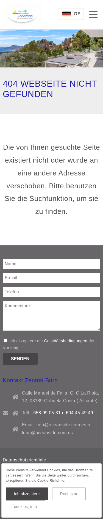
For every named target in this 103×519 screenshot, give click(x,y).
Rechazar (69, 494)
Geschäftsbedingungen (65, 341)
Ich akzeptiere (27, 494)
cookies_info (25, 506)
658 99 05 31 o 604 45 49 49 (63, 412)
